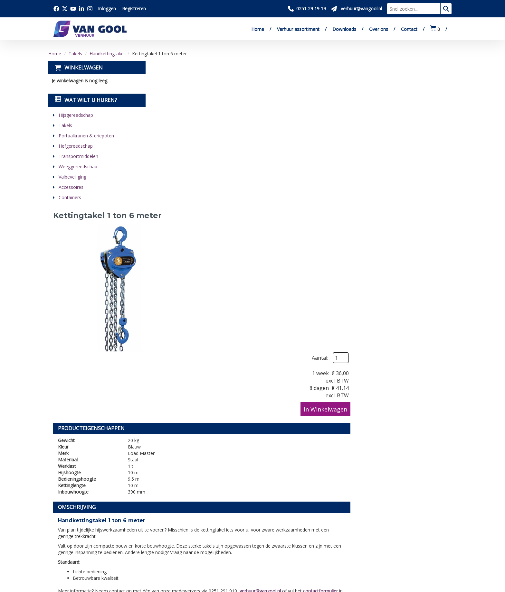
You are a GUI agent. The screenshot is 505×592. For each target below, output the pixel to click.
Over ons (378, 29)
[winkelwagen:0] (435, 29)
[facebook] (60, 552)
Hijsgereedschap (76, 115)
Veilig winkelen (251, 513)
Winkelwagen (83, 67)
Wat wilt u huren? (86, 100)
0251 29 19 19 (72, 527)
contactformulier (422, 353)
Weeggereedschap (78, 166)
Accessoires (71, 187)
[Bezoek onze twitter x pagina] (65, 9)
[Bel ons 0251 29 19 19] (307, 8)
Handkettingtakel (107, 54)
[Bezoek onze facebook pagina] (56, 9)
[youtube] (88, 552)
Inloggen (107, 8)
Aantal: (421, 81)
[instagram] (117, 552)
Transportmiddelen (78, 156)
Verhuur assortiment (298, 29)
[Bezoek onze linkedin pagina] (81, 9)
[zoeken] (446, 8)
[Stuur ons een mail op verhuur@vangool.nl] (356, 8)
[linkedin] (103, 552)
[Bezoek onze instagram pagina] (90, 9)
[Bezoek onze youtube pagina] (73, 9)
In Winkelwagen (427, 132)
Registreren (134, 8)
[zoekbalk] (413, 8)
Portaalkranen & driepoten (86, 136)
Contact (409, 29)
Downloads (344, 29)
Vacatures (155, 528)
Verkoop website (163, 521)
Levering (243, 506)
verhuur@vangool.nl (362, 353)
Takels (75, 54)
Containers (70, 197)
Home (257, 29)
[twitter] (74, 552)
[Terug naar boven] (252, 450)
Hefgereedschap (76, 146)
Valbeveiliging (72, 177)
